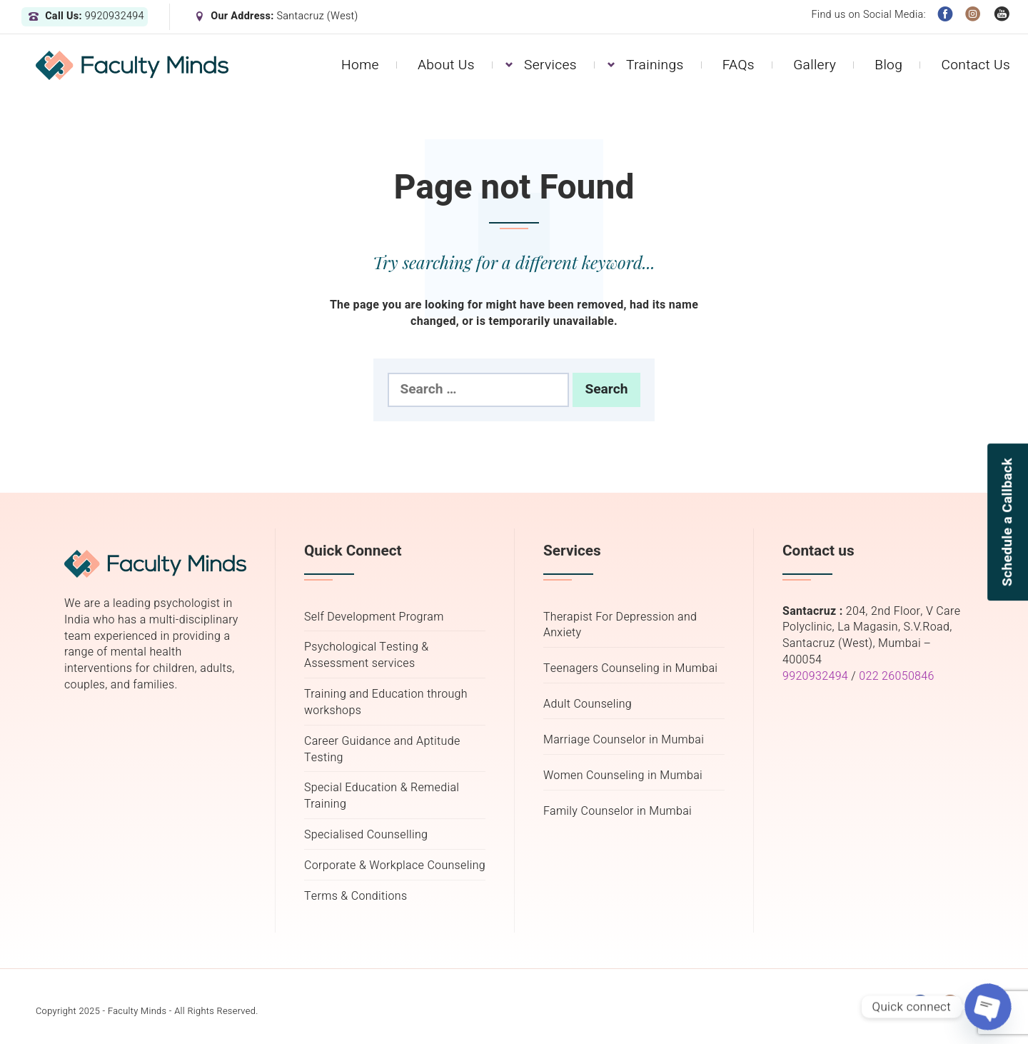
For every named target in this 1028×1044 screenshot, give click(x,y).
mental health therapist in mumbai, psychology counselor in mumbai (873, 806)
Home (360, 65)
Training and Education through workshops (386, 702)
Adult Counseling (587, 704)
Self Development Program (374, 617)
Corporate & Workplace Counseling (394, 866)
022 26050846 (896, 676)
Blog (888, 65)
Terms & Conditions (355, 896)
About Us (446, 65)
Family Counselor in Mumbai (617, 811)
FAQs (738, 65)
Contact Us (975, 65)
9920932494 (815, 676)
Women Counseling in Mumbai (622, 776)
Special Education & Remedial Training (381, 796)
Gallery (814, 65)
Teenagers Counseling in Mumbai (630, 669)
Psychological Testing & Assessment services (366, 655)
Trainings (654, 65)
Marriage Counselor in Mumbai (623, 740)
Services (550, 65)
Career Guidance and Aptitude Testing (382, 749)
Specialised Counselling (366, 835)
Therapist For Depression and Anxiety (620, 625)
